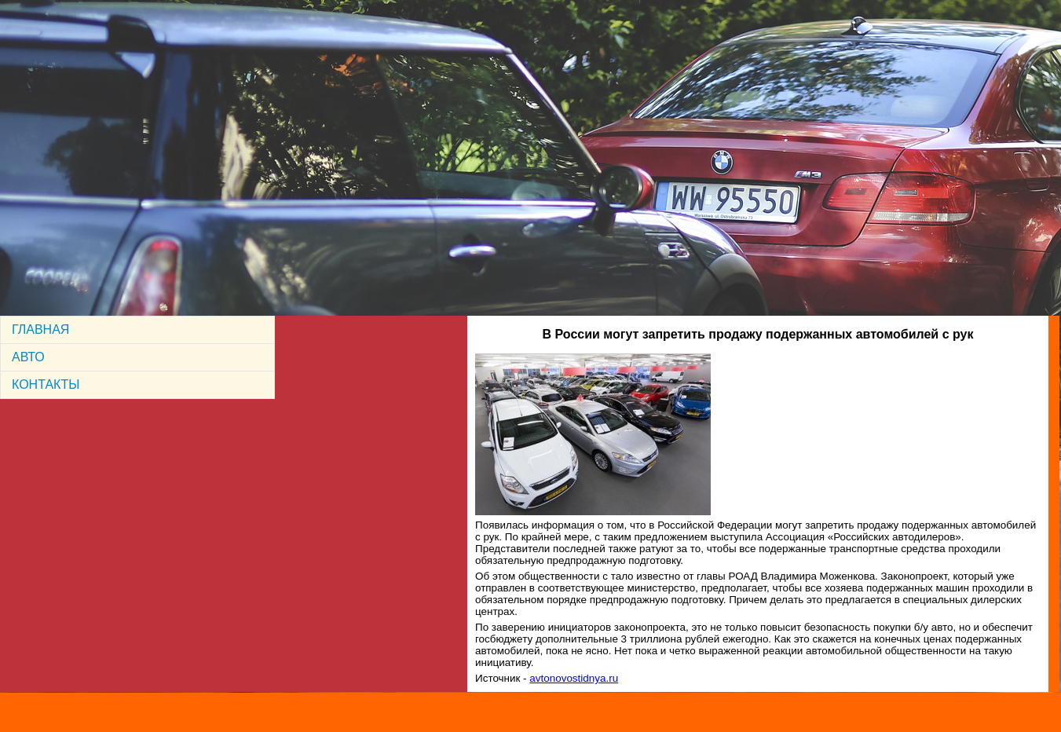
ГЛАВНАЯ (40, 329)
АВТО (28, 357)
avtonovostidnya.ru (573, 678)
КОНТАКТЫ (45, 384)
